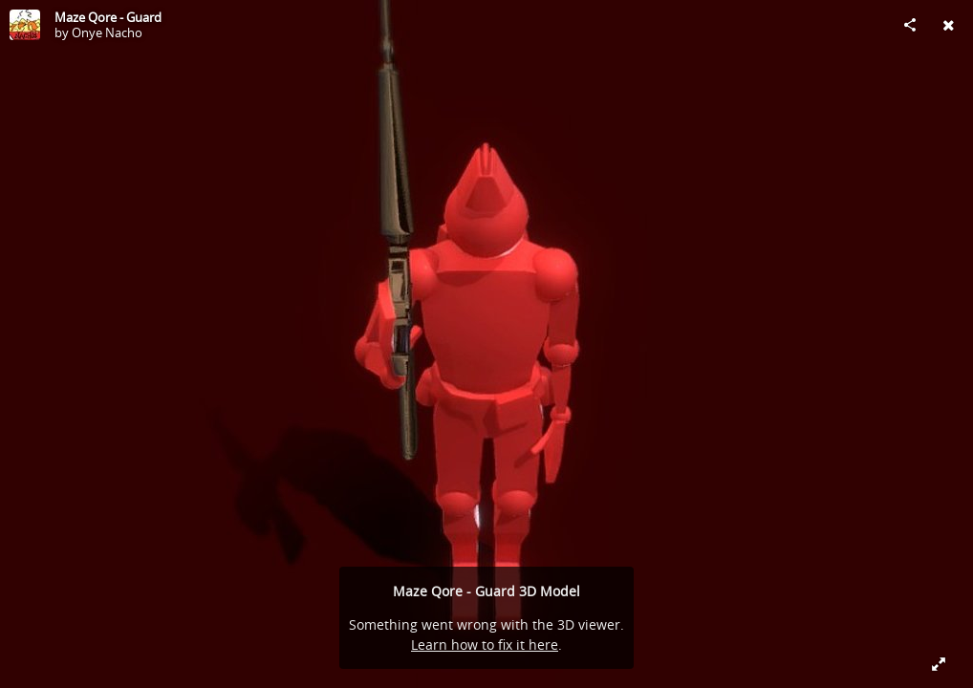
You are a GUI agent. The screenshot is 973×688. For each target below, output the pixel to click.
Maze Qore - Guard (108, 17)
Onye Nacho (107, 32)
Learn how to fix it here (484, 644)
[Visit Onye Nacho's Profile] (25, 25)
